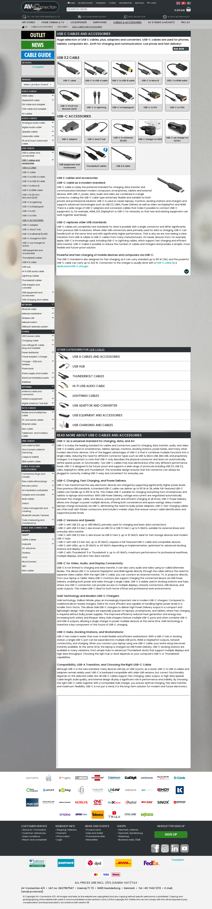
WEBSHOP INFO (65, 826)
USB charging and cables (35, 298)
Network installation (32, 312)
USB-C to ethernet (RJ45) (35, 233)
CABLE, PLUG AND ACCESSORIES (31, 467)
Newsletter (92, 839)
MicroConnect (29, 560)
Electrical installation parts (35, 377)
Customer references (34, 833)
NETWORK (27, 303)
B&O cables (28, 569)
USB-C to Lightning (32, 201)
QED (24, 565)
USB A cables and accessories (31, 153)
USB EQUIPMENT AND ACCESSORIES (97, 415)
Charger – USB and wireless (32, 362)
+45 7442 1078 (152, 888)
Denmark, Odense (128, 829)
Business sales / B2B (129, 839)
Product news (93, 829)
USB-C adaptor (30, 224)
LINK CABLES (28, 440)
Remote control (29, 485)
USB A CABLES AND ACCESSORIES (96, 357)
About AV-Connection (34, 829)
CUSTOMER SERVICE (34, 826)
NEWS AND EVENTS (97, 826)
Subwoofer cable (30, 135)
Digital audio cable (31, 126)
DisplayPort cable (30, 99)
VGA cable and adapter (34, 108)
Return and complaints (35, 839)
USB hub (26, 266)
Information (125, 3)
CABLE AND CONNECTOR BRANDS (34, 528)
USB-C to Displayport (33, 205)
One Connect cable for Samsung (33, 450)
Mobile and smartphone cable (34, 413)
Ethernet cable (29, 308)
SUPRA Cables (29, 538)
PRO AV (185, 22)
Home (72, 3)
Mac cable (27, 428)
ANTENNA (27, 386)
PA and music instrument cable (35, 141)
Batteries (26, 381)
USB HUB (79, 366)
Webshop (124, 836)
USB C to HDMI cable (32, 189)
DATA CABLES (29, 407)
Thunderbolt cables (32, 257)
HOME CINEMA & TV (53, 22)
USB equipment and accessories (32, 251)
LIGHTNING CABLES (86, 396)
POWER (25, 330)
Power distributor (30, 351)
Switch (25, 502)
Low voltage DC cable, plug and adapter (33, 346)
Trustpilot (38, 67)
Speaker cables (30, 131)
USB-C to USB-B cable (33, 180)
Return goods (85, 3)
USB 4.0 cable (29, 261)
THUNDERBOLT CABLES (88, 376)
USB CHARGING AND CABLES (93, 425)
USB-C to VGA (29, 214)
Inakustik (26, 543)
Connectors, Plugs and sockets (33, 474)
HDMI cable (27, 95)
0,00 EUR (179, 10)
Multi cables (28, 498)
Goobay (26, 551)
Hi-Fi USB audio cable (33, 270)
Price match (63, 836)
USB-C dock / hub (31, 228)
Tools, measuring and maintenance (33, 521)
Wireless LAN (28, 317)
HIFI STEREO (28, 22)
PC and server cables (32, 419)
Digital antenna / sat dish (35, 402)
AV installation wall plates (35, 489)
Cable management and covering (35, 509)
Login (153, 3)
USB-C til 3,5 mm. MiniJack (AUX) (31, 195)
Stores (112, 3)
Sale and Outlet (94, 833)
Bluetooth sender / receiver (35, 514)
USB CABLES (28, 147)
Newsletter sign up (171, 826)
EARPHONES (100, 22)
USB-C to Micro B (30, 184)
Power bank (27, 367)
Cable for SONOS (30, 456)
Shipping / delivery (67, 829)
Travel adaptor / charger (34, 355)
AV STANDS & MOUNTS (161, 22)
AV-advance (28, 547)
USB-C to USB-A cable (33, 176)
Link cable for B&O (31, 444)
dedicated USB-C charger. (73, 266)
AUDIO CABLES (29, 117)
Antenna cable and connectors (32, 392)
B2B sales (139, 3)
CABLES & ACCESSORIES (127, 22)
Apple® (25, 534)
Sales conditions (31, 836)
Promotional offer (95, 836)
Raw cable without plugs (34, 480)
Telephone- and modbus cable (35, 434)
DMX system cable (31, 460)
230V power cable (31, 335)
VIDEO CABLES (29, 90)
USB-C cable (28, 171)
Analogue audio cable (33, 122)
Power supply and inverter (35, 372)
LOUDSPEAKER (79, 22)
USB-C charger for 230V (34, 237)
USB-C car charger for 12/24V (33, 243)
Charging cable (30, 339)
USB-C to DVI (28, 210)
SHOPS (121, 826)
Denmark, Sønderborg (131, 833)
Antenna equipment (32, 398)
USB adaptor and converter (31, 285)
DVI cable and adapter (33, 103)
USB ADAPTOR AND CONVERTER (95, 405)
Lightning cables (30, 275)
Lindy (24, 556)
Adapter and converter (33, 494)
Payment (61, 833)
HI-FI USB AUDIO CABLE (89, 386)
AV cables (27, 112)
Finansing (101, 3)
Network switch (29, 321)
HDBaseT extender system (35, 325)
